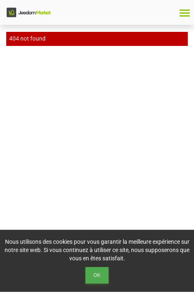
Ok (97, 275)
